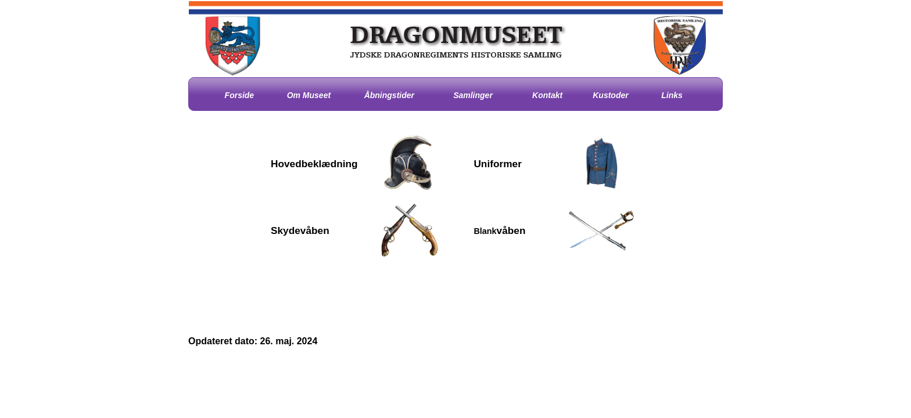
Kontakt (547, 95)
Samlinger (473, 95)
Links (672, 95)
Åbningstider (389, 95)
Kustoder (610, 95)
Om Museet (309, 95)
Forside (239, 95)
